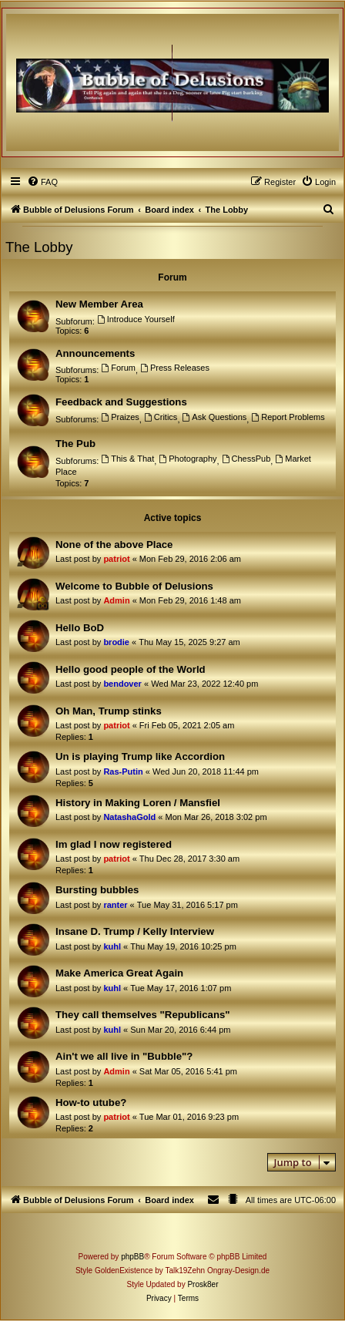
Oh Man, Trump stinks (108, 711)
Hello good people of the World (130, 669)
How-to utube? (90, 1102)
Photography (187, 458)
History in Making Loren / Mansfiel (137, 802)
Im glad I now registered (113, 844)
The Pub (75, 443)
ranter (115, 904)
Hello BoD (79, 628)
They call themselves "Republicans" (142, 1014)
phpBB (132, 1256)
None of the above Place (113, 544)
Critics (160, 417)
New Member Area (99, 304)
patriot (116, 558)
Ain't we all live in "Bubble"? (124, 1056)
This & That (127, 458)
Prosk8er (202, 1284)
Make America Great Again (119, 973)
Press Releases (174, 367)
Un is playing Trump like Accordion (140, 756)
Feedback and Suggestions (121, 402)
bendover (122, 683)
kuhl (112, 946)
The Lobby (38, 247)
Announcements (95, 353)
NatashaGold (129, 817)
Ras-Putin (122, 771)
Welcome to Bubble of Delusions (134, 586)
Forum (118, 367)
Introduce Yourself (136, 319)
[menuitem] (42, 182)
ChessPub (246, 458)
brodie (116, 642)
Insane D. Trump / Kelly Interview (134, 931)
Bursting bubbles (97, 890)
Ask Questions (215, 417)
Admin (116, 600)
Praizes (120, 417)
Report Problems (287, 417)
